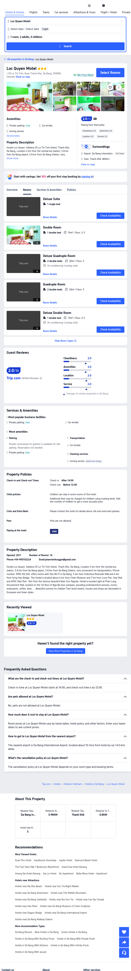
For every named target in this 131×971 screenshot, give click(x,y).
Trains (46, 12)
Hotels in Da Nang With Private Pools (76, 938)
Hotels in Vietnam (73, 784)
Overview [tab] (12, 189)
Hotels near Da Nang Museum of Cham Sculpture (65, 906)
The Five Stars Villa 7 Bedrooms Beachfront (37, 867)
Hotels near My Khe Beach (28, 886)
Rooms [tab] (27, 189)
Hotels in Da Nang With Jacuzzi (30, 952)
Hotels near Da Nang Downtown (31, 893)
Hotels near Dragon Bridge (28, 912)
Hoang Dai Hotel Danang (27, 873)
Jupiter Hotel (65, 860)
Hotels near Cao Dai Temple (90, 899)
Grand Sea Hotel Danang (74, 867)
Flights (33, 12)
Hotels (57, 784)
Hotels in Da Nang (94, 784)
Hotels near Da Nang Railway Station (34, 919)
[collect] (124, 932)
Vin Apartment (66, 873)
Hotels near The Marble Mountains (68, 893)
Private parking (16, 422)
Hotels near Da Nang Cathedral (30, 899)
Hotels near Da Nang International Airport (66, 912)
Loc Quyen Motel (43, 59)
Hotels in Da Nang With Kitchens (31, 945)
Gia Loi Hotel (49, 873)
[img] (29, 96)
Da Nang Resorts (23, 932)
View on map (88, 164)
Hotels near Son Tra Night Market (62, 886)
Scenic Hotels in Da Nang (74, 932)
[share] (124, 942)
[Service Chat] (124, 953)
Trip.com (46, 784)
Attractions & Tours (84, 12)
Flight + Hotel (109, 12)
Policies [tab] (71, 189)
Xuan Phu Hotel (23, 860)
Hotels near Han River (26, 906)
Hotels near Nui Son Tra (61, 899)
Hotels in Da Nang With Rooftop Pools (34, 938)
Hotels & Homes (14, 12)
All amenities (13, 136)
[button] (96, 5)
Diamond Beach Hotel (86, 860)
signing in (87, 176)
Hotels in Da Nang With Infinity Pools (70, 945)
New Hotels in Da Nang (47, 932)
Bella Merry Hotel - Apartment (91, 873)
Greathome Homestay (45, 860)
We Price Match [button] (85, 75)
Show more (12, 158)
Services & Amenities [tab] (49, 189)
